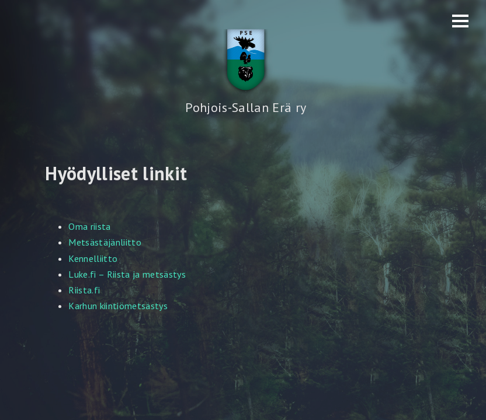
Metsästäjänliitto (104, 242)
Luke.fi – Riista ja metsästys (127, 274)
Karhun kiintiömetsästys (118, 306)
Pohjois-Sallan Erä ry (245, 107)
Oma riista (89, 226)
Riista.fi (84, 290)
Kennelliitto (92, 258)
